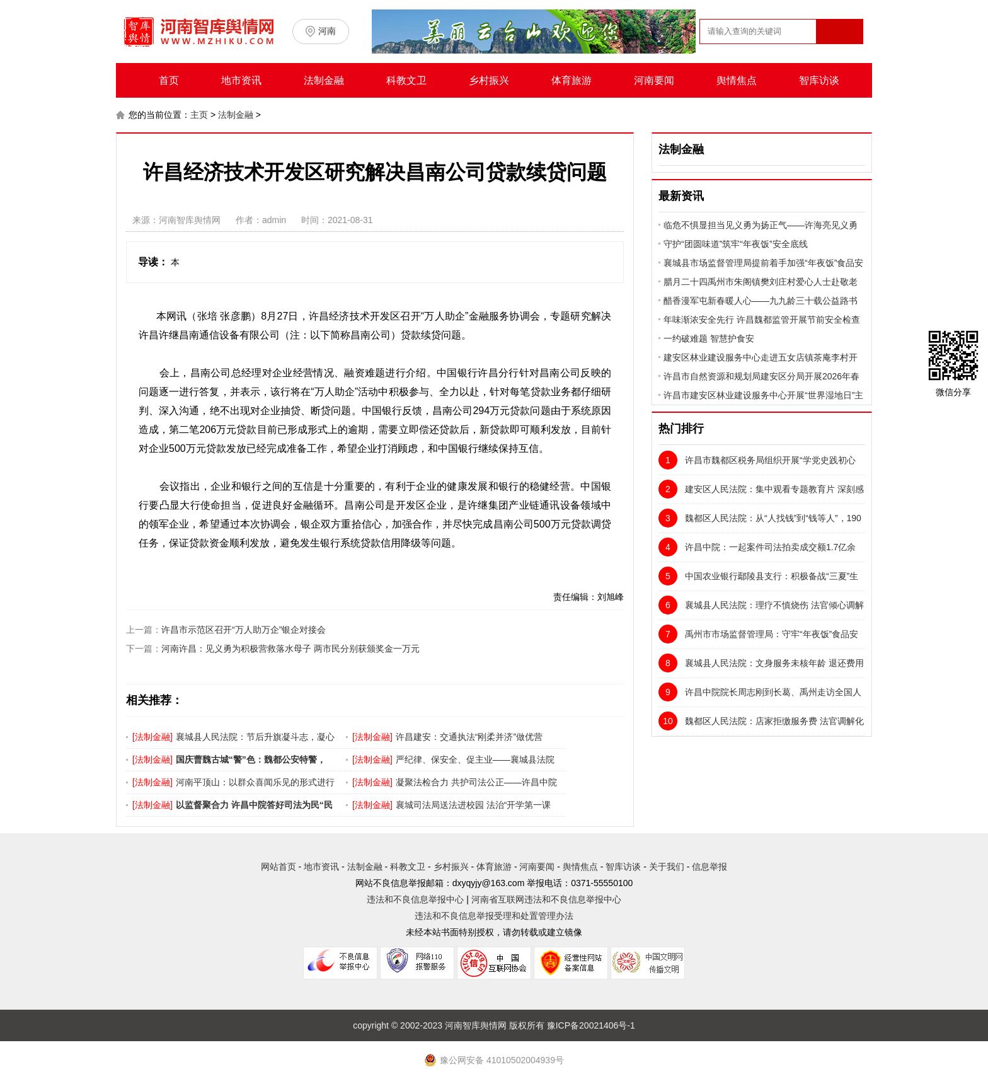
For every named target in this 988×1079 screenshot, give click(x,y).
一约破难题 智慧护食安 (708, 338)
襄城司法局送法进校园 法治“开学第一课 (473, 805)
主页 (199, 115)
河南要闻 (654, 80)
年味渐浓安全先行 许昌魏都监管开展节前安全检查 (761, 319)
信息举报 (709, 867)
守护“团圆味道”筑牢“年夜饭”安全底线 (735, 244)
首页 (169, 80)
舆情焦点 (736, 80)
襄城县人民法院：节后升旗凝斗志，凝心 (255, 737)
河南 (327, 31)
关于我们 (666, 867)
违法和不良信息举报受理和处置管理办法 (494, 916)
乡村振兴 (489, 80)
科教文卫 (406, 80)
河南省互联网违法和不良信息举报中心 (546, 899)
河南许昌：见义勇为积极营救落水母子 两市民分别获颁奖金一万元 (290, 648)
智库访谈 (819, 80)
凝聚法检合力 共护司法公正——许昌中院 (476, 782)
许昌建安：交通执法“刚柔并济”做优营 (469, 737)
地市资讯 (241, 80)
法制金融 (324, 80)
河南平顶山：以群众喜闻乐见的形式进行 (255, 782)
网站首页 (278, 867)
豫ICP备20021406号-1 (591, 1025)
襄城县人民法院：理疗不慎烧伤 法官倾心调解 (761, 605)
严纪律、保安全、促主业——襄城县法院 (475, 759)
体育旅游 (571, 80)
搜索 (839, 55)
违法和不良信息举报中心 (415, 899)
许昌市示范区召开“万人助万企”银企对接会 (243, 630)
